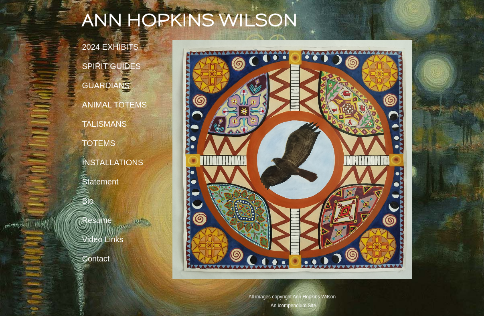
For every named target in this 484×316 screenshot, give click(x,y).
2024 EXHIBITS (110, 47)
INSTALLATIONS (113, 162)
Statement (100, 181)
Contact (96, 258)
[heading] (102, 20)
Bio (88, 200)
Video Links (103, 239)
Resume (97, 220)
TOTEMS (98, 143)
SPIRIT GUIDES (111, 66)
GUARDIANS (106, 85)
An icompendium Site (293, 305)
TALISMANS (104, 124)
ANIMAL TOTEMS (114, 104)
